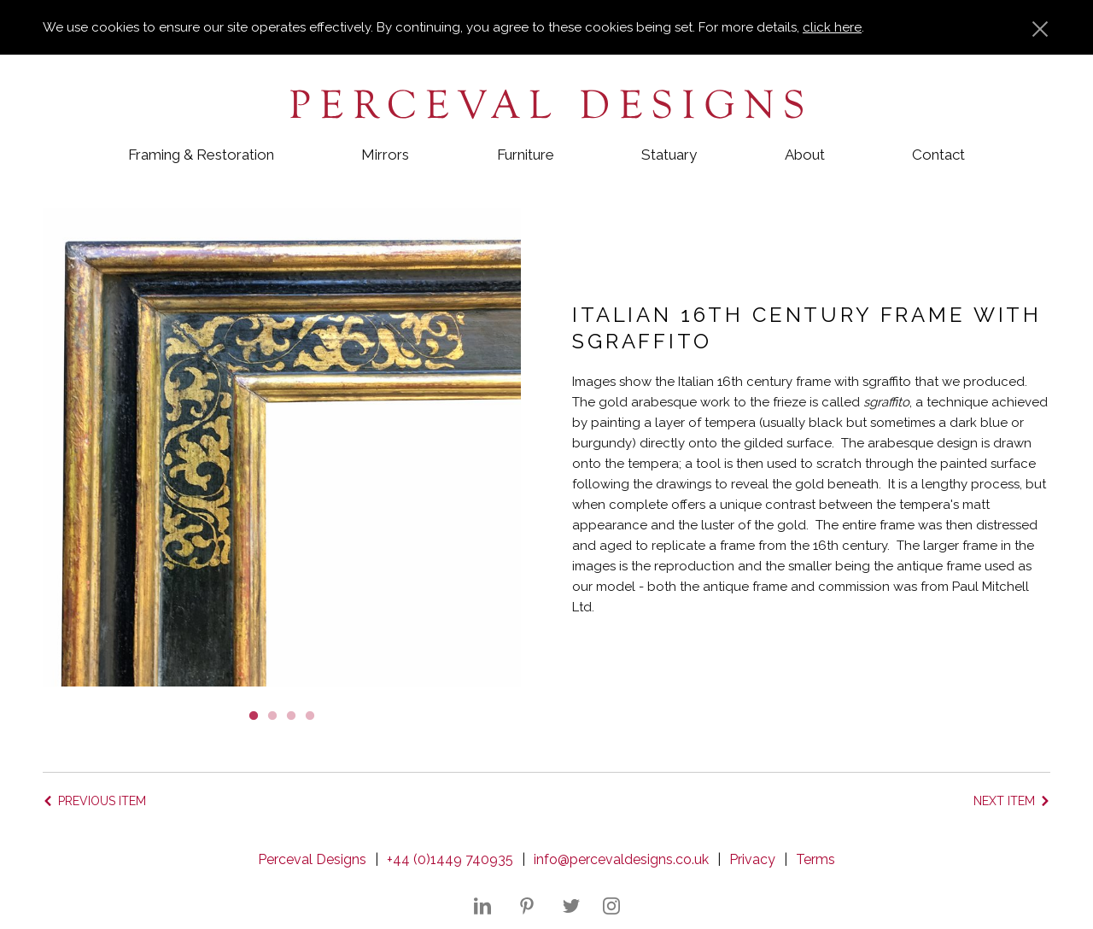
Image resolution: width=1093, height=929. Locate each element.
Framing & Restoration (201, 154)
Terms (815, 859)
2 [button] (272, 715)
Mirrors (385, 154)
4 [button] (310, 715)
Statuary (669, 154)
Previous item (102, 801)
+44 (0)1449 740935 (450, 859)
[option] (282, 447)
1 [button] (253, 715)
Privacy (752, 859)
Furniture (525, 154)
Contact (938, 154)
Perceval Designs (312, 859)
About (805, 154)
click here (832, 27)
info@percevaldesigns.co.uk (621, 859)
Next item (1004, 801)
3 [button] (291, 715)
